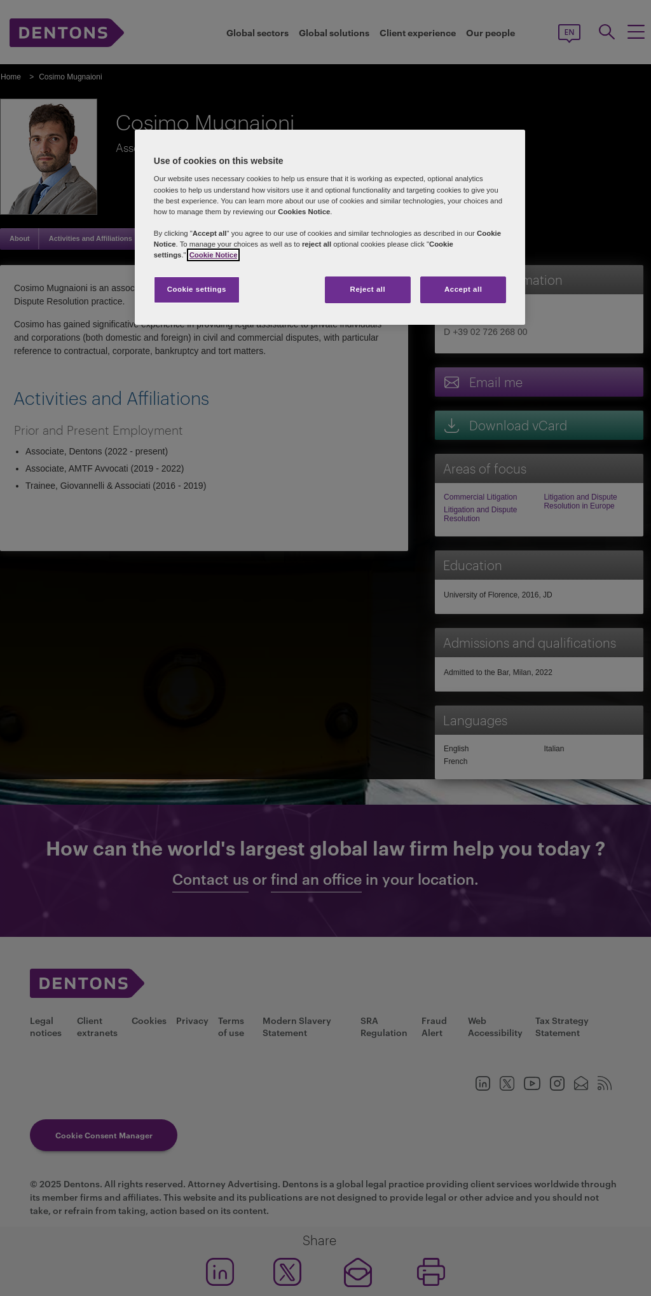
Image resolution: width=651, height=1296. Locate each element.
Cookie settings (196, 289)
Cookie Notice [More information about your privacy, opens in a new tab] (213, 255)
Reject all (368, 289)
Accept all (463, 289)
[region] (330, 227)
